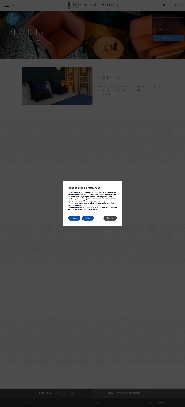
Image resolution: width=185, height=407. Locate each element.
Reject (87, 218)
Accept (74, 218)
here (79, 207)
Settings (110, 218)
